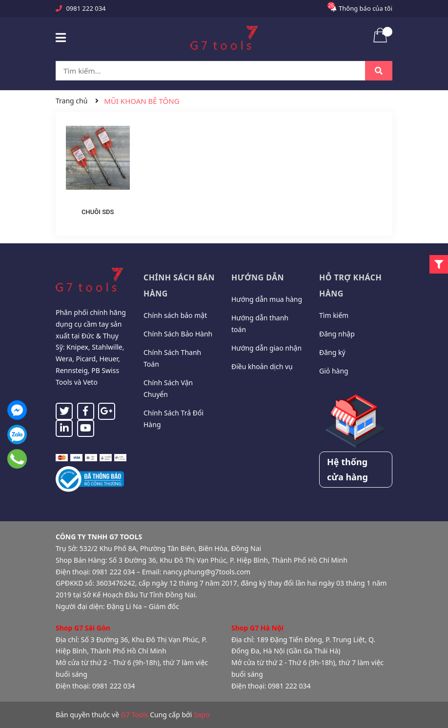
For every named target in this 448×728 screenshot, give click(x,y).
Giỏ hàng (333, 370)
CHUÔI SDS (97, 212)
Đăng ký (332, 352)
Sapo (202, 714)
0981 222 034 (85, 8)
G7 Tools (134, 714)
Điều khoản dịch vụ (262, 366)
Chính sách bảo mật (175, 315)
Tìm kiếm (333, 315)
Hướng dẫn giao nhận (266, 348)
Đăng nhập (337, 333)
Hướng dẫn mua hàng (266, 299)
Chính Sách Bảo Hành (177, 333)
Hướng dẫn (257, 277)
